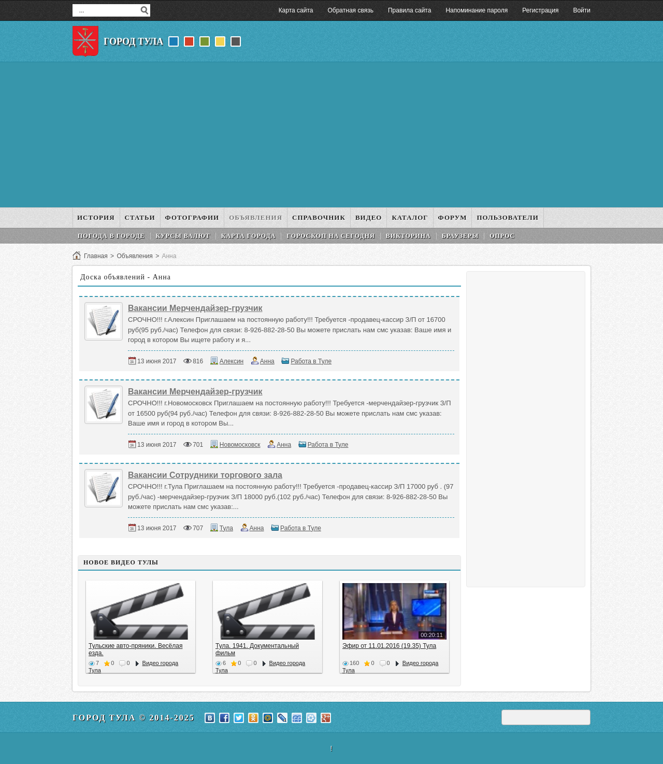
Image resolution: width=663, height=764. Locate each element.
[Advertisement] (331, 134)
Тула (226, 528)
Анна (267, 361)
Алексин (231, 361)
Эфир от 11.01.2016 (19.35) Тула (389, 645)
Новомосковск (240, 444)
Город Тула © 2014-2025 (134, 717)
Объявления (134, 256)
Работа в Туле (311, 361)
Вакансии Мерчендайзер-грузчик (195, 308)
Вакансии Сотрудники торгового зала (205, 475)
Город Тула (133, 41)
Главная (96, 256)
